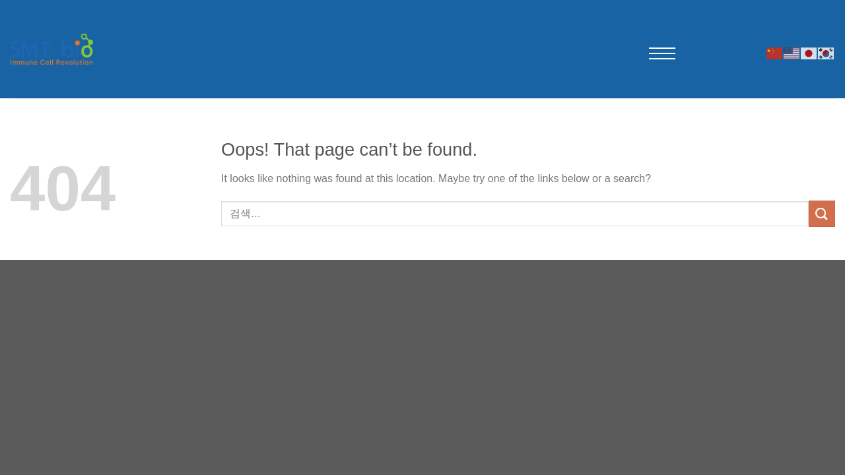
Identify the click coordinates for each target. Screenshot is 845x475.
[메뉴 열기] (662, 53)
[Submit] (822, 213)
